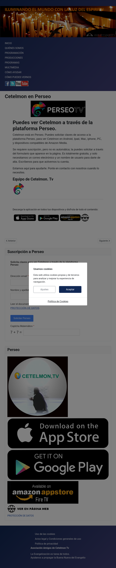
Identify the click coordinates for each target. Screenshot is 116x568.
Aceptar (70, 289)
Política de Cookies (58, 301)
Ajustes (44, 289)
